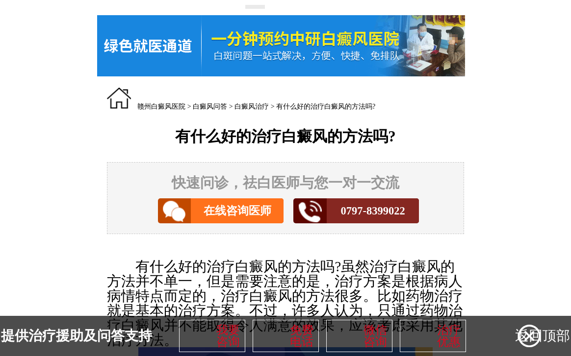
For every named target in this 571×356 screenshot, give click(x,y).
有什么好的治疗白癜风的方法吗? (325, 106)
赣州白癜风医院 (161, 106)
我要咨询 (228, 336)
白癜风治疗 (251, 106)
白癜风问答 (210, 106)
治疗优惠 (449, 336)
